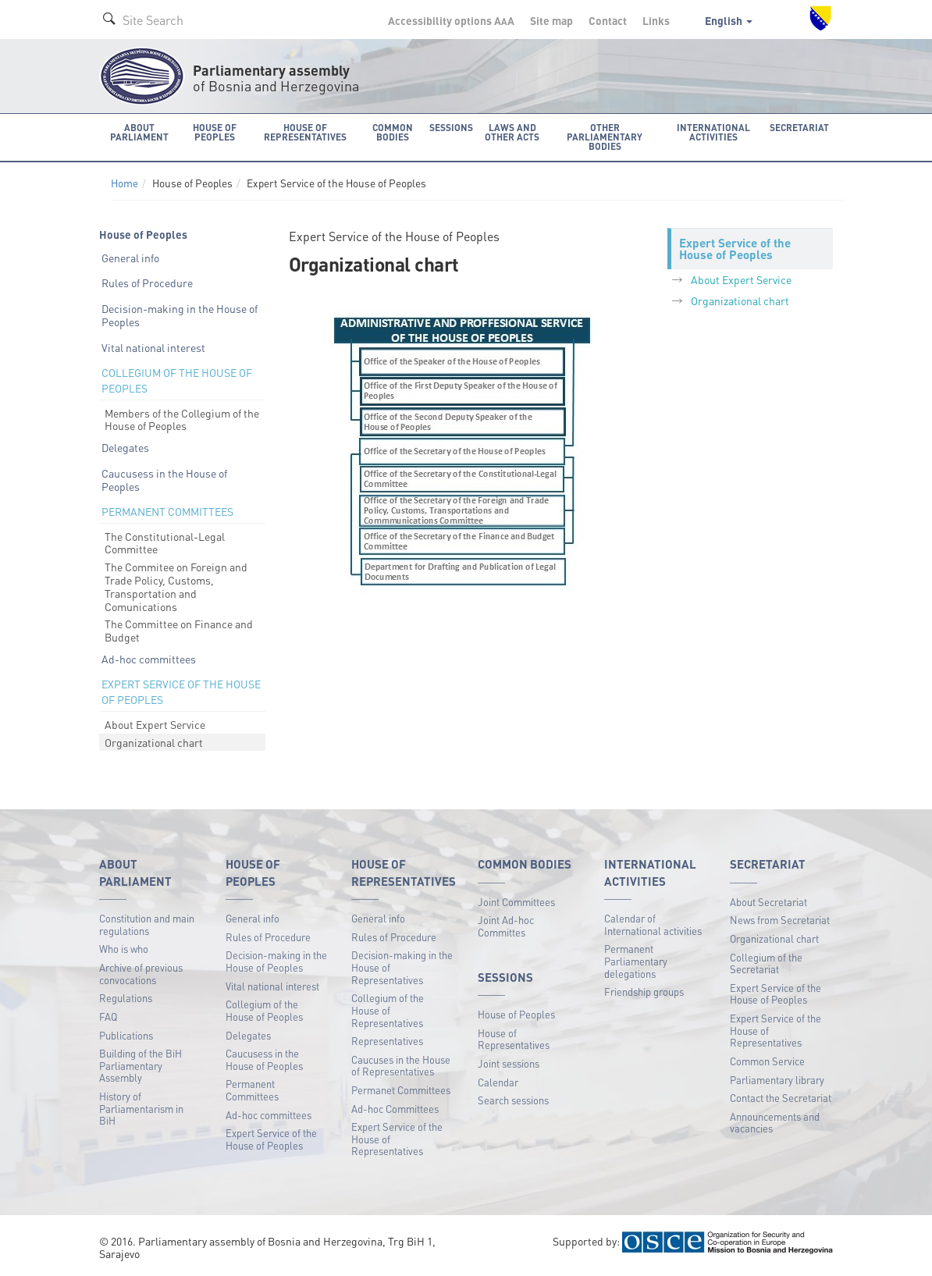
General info (130, 258)
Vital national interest (153, 347)
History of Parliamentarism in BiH (141, 1108)
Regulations (125, 997)
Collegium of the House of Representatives (387, 1010)
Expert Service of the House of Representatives (397, 1138)
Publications (126, 1035)
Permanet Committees (400, 1090)
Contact (608, 20)
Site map (551, 20)
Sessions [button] (451, 127)
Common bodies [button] (392, 132)
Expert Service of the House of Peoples (271, 1139)
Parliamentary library (777, 1079)
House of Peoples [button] (215, 132)
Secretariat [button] (799, 127)
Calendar (498, 1082)
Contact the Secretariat (780, 1097)
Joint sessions (508, 1063)
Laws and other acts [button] (512, 132)
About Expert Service (155, 724)
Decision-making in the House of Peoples (179, 315)
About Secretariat (768, 901)
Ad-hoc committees (148, 659)
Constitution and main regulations (146, 924)
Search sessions (513, 1100)
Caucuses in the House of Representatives (400, 1066)
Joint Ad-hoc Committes (506, 926)
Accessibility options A (451, 20)
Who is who (123, 948)
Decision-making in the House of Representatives (402, 967)
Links (656, 20)
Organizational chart (154, 742)
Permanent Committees (252, 1090)
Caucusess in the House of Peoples (164, 479)
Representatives (387, 1040)
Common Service (767, 1061)
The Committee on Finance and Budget (179, 630)
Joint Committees (516, 901)
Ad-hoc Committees (395, 1108)
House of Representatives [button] (305, 132)
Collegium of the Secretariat (766, 963)
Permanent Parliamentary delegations (635, 960)
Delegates (125, 447)
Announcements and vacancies (775, 1123)
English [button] (728, 20)
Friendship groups (644, 991)
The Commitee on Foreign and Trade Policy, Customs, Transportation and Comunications (176, 586)
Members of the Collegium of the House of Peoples (182, 419)
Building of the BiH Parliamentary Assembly (140, 1065)
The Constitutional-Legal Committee (165, 542)
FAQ (108, 1016)
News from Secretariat (780, 919)
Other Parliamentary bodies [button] (604, 137)
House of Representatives (514, 1039)
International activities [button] (713, 132)
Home (124, 183)
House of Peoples (516, 1014)
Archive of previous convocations (141, 973)
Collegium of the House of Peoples (264, 1010)
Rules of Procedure (147, 282)
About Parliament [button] (139, 132)
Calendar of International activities (653, 924)
